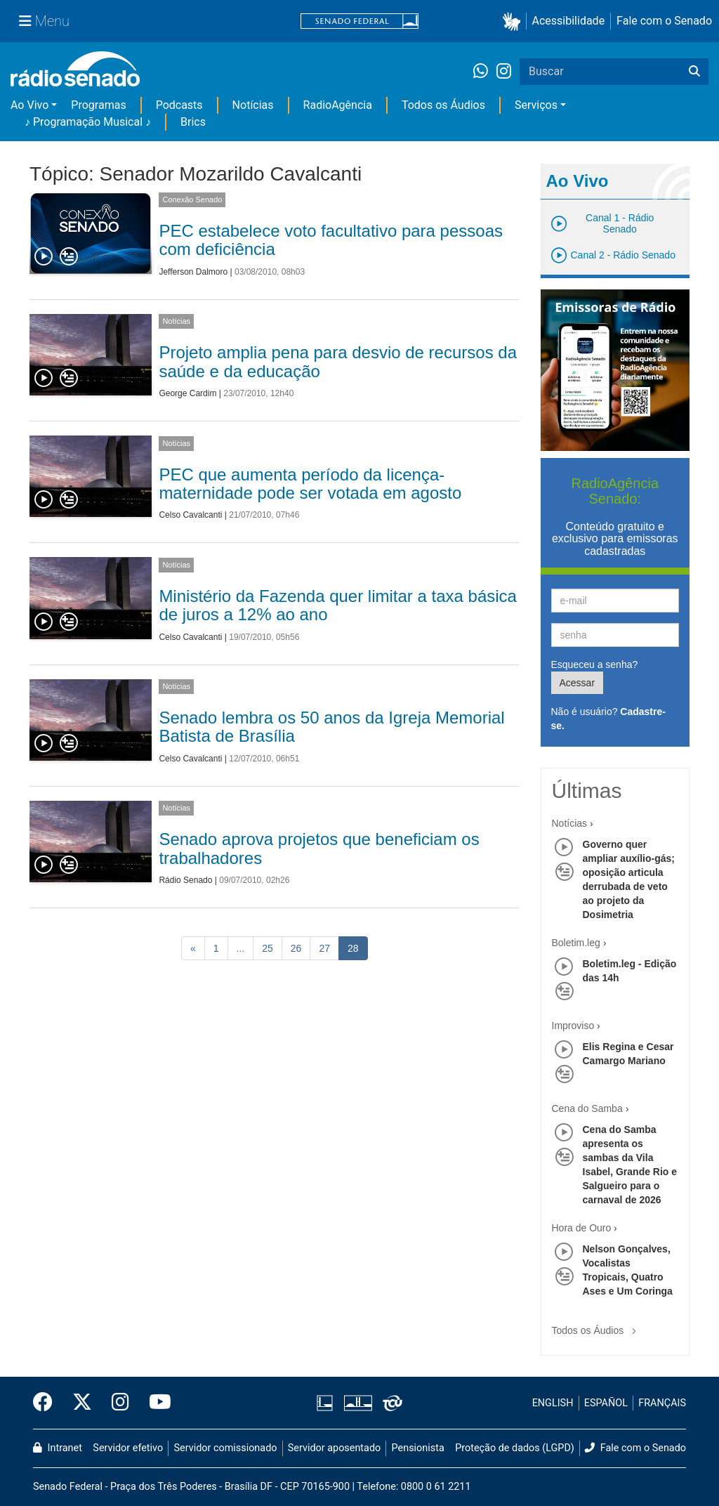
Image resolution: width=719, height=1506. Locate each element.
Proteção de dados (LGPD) (514, 1448)
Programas (98, 105)
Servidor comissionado (225, 1448)
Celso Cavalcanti (190, 515)
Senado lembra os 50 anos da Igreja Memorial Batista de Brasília (331, 726)
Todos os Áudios (443, 105)
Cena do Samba (587, 1108)
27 (324, 948)
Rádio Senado (185, 880)
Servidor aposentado (334, 1448)
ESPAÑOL (606, 1403)
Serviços (536, 105)
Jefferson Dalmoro (193, 272)
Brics (193, 122)
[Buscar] (694, 71)
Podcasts (179, 105)
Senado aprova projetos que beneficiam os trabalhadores (319, 848)
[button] (514, 21)
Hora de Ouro (582, 1227)
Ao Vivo (29, 105)
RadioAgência (337, 105)
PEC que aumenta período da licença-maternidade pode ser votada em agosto (310, 483)
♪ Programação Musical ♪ (88, 122)
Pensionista (418, 1448)
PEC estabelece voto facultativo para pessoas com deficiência (331, 239)
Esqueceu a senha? (594, 664)
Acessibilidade (568, 20)
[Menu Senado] (44, 21)
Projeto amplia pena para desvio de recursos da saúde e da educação (338, 361)
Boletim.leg (576, 942)
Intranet (57, 1448)
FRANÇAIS (662, 1403)
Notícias (253, 105)
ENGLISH (553, 1403)
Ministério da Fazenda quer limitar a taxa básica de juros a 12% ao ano (338, 605)
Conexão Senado (192, 199)
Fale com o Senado (664, 20)
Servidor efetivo (128, 1448)
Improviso (573, 1025)
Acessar (577, 682)
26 (296, 948)
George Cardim (187, 393)
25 (267, 948)
